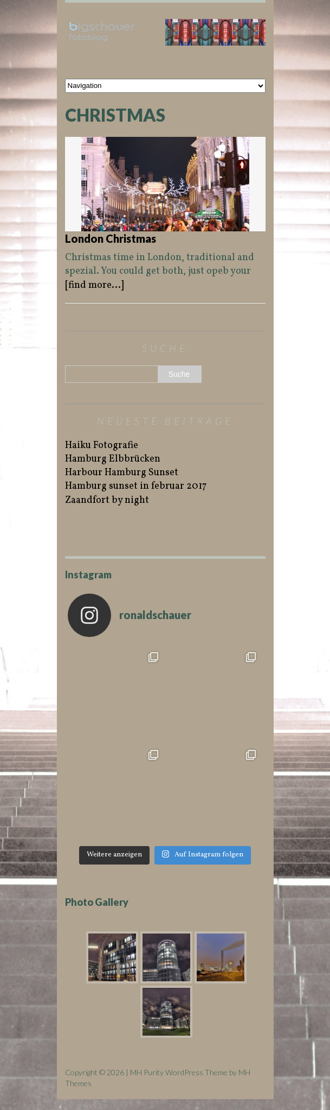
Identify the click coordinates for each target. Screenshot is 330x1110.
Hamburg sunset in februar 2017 (135, 486)
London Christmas (110, 238)
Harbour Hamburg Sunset (121, 473)
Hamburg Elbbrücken (112, 459)
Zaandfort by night (107, 500)
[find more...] (94, 285)
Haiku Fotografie (101, 445)
